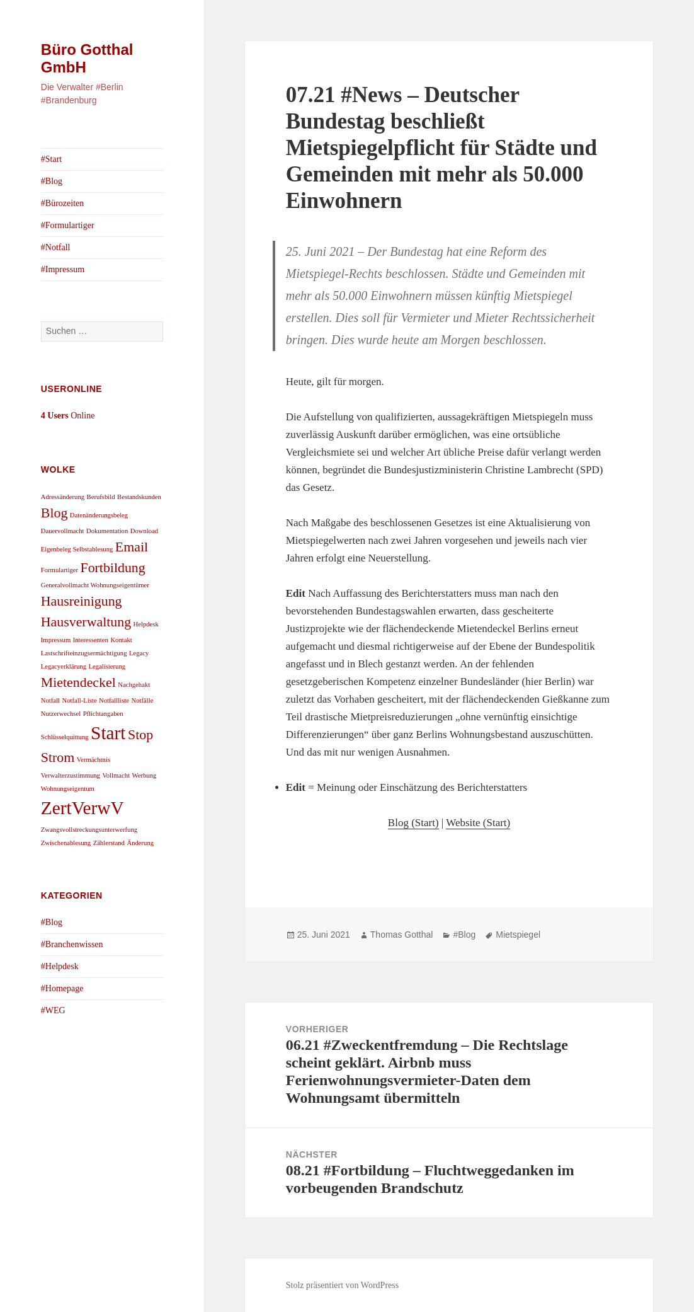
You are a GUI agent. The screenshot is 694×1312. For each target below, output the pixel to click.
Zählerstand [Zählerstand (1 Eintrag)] (109, 842)
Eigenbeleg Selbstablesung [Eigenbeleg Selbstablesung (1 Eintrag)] (77, 549)
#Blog (51, 181)
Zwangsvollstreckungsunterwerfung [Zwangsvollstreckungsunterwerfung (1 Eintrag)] (89, 829)
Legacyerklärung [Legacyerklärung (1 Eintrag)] (63, 666)
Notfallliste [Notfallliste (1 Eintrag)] (114, 700)
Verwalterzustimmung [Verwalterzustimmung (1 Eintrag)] (70, 775)
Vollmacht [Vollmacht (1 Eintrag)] (116, 775)
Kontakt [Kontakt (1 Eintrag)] (121, 639)
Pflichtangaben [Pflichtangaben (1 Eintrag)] (103, 713)
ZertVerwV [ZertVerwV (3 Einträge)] (82, 808)
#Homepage (62, 988)
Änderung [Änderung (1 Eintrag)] (140, 842)
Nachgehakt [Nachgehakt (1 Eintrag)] (134, 684)
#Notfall (56, 247)
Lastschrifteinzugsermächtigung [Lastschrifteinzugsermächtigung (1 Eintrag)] (84, 653)
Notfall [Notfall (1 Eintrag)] (50, 700)
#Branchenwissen (72, 944)
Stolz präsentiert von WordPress (342, 1285)
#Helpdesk (60, 966)
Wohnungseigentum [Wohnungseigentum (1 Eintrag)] (67, 788)
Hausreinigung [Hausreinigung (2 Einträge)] (81, 601)
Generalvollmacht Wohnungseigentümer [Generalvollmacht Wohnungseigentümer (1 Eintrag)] (95, 585)
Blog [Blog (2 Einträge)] (54, 513)
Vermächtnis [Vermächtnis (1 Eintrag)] (93, 759)
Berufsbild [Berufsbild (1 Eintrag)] (101, 496)
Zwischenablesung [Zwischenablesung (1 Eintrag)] (66, 842)
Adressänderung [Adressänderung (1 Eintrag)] (62, 496)
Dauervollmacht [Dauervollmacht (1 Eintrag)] (62, 530)
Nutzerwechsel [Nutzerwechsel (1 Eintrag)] (61, 713)
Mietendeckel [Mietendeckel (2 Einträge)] (78, 682)
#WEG (53, 1010)
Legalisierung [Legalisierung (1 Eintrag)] (107, 666)
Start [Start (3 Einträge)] (108, 733)
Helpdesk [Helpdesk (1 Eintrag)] (146, 624)
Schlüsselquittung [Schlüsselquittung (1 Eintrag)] (65, 737)
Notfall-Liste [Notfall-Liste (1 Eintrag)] (79, 700)
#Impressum (62, 269)
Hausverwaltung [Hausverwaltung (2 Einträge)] (86, 622)
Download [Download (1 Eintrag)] (144, 530)
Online (68, 415)
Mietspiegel (518, 934)
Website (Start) (478, 823)
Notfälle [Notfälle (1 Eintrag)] (143, 700)
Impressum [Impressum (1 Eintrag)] (56, 639)
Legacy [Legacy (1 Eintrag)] (139, 653)
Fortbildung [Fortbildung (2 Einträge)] (113, 567)
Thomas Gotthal (401, 934)
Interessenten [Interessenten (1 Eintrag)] (90, 639)
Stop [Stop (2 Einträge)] (140, 734)
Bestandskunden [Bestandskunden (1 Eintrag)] (139, 496)
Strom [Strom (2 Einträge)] (57, 757)
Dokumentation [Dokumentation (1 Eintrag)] (107, 530)
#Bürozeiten (62, 203)
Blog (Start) (413, 823)
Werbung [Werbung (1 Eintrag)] (144, 775)
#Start (51, 159)
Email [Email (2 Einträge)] (131, 547)
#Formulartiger (67, 225)
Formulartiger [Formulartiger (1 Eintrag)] (59, 570)
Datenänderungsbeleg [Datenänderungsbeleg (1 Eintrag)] (99, 515)
